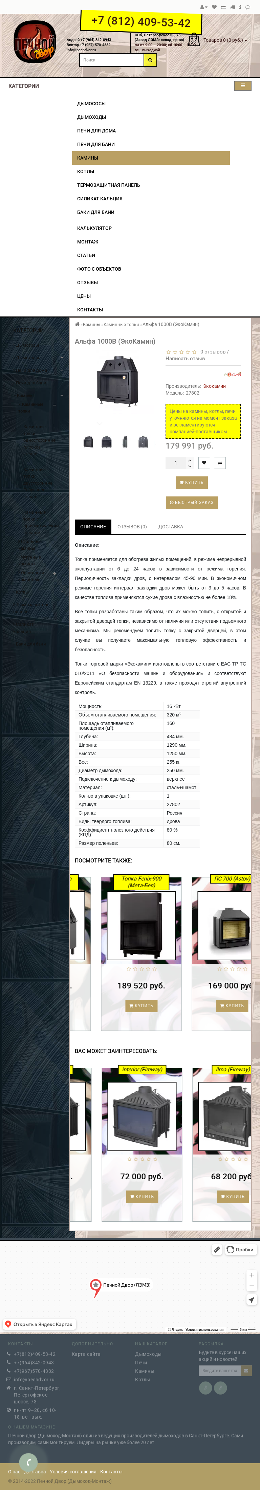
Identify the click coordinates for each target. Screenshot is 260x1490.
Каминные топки (30, 408)
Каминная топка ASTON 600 (96, 882)
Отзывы (87, 282)
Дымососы (91, 103)
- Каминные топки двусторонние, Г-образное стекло (35, 479)
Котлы (85, 171)
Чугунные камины (29, 560)
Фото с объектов (99, 269)
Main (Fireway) (98, 1069)
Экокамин (214, 386)
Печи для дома (96, 130)
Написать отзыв (185, 359)
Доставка (35, 1471)
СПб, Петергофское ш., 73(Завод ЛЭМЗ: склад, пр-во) (159, 37)
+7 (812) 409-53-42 (141, 22)
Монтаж (87, 241)
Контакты (90, 309)
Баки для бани (95, 212)
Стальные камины (30, 545)
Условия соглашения (73, 1471)
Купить (192, 482)
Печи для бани (96, 144)
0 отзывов (212, 352)
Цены (84, 296)
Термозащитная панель (108, 185)
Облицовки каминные (31, 576)
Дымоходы (91, 117)
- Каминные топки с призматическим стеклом (35, 519)
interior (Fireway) (188, 1069)
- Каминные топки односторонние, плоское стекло (35, 436)
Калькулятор (94, 228)
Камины (87, 158)
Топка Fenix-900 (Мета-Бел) (187, 882)
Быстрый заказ (192, 502)
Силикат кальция (100, 198)
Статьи (86, 255)
